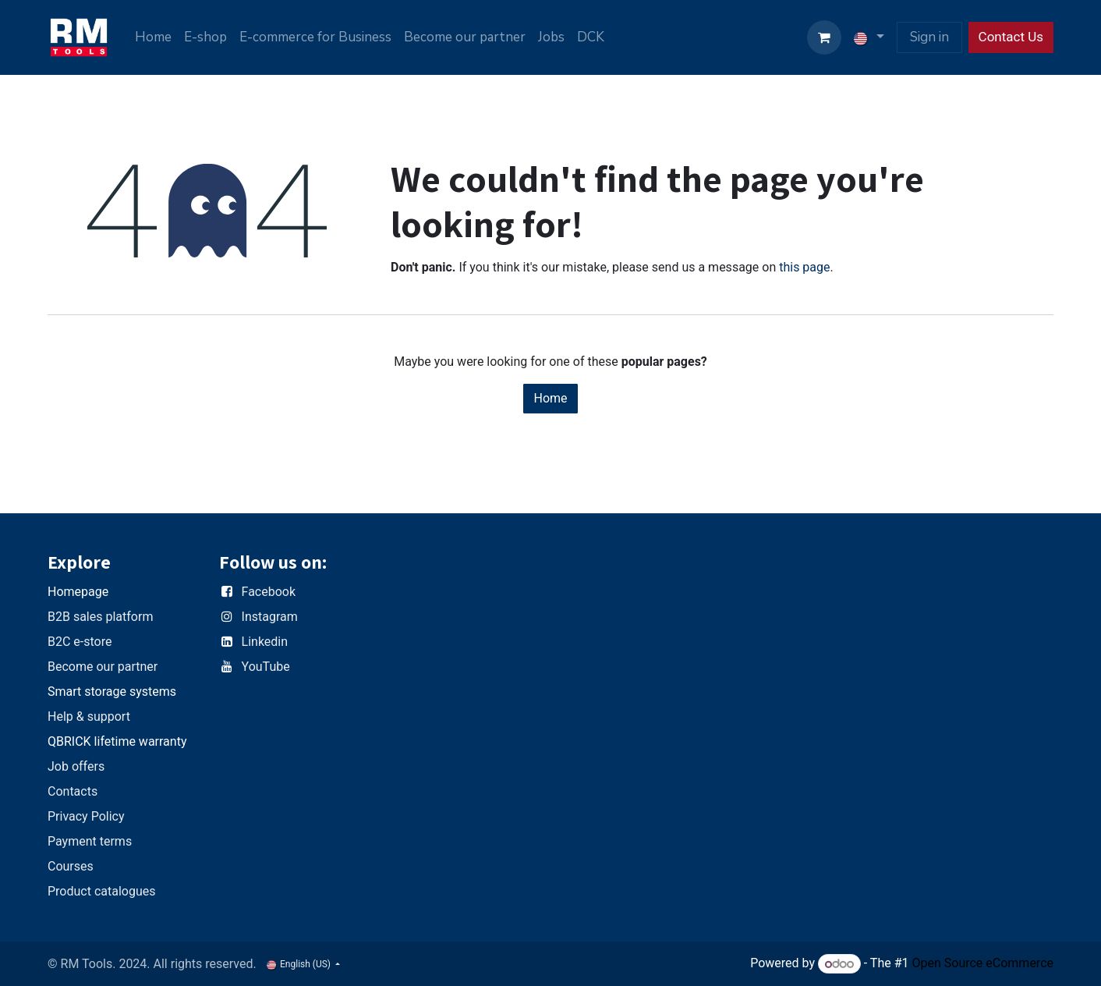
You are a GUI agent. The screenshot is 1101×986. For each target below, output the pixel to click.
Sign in (929, 37)
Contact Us (1011, 36)
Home (550, 398)
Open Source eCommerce (982, 963)
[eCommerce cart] (824, 37)
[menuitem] (153, 37)
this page (804, 267)
